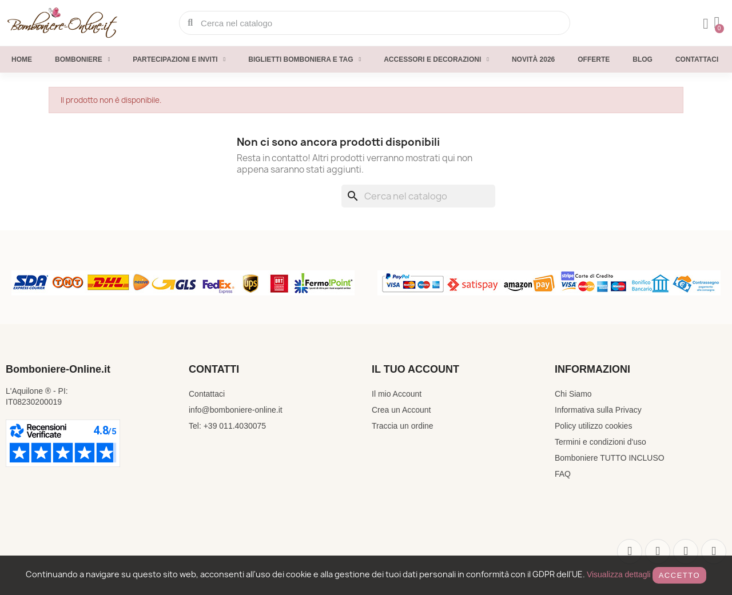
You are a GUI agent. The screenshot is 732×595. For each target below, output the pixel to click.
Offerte (594, 59)
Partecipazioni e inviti (179, 59)
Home (21, 59)
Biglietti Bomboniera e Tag (304, 59)
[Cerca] (418, 196)
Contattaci (696, 59)
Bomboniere (82, 59)
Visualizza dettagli (619, 574)
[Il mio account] (706, 24)
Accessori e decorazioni (436, 59)
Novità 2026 (533, 59)
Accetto (679, 575)
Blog (642, 59)
